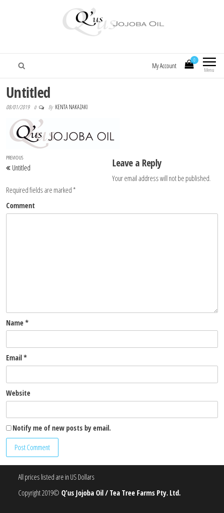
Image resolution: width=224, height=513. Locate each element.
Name (17, 323)
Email (16, 357)
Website (18, 393)
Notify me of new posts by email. (62, 428)
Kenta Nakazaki (71, 107)
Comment (20, 205)
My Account (164, 65)
